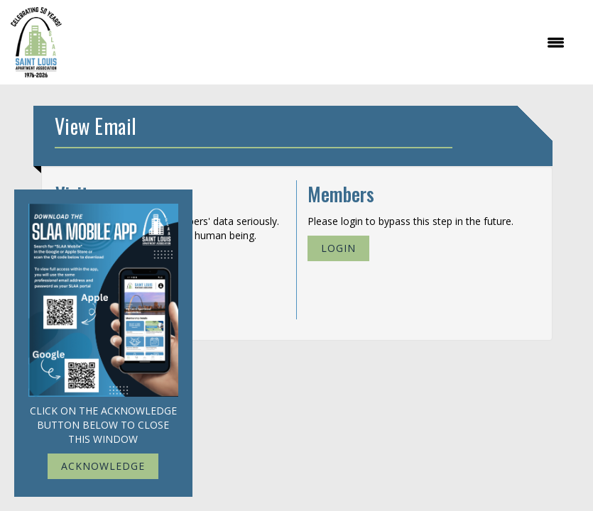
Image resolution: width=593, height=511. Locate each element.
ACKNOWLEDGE (103, 466)
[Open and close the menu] (320, 42)
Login (338, 248)
